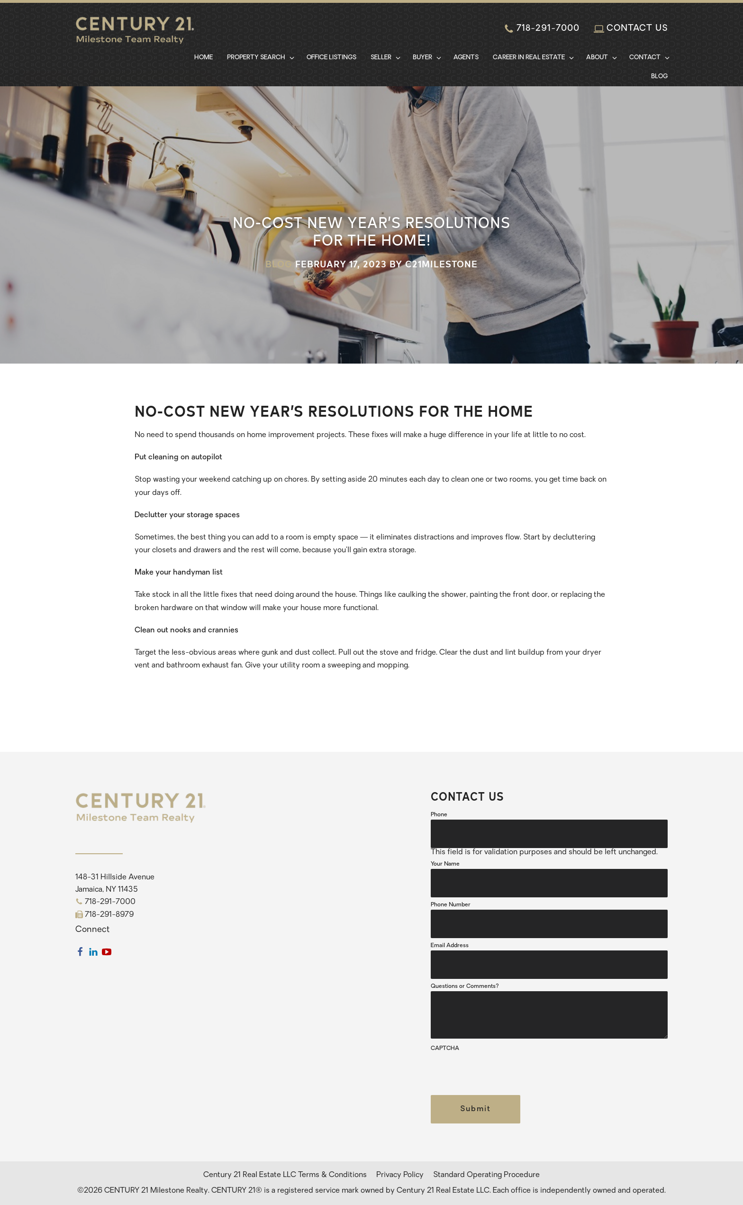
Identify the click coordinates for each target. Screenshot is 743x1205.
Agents (466, 58)
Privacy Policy (400, 1175)
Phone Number (451, 905)
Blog (659, 76)
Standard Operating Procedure (486, 1175)
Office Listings (331, 58)
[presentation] (503, 1071)
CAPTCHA (445, 1048)
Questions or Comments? (465, 986)
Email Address (450, 946)
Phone (439, 815)
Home (203, 58)
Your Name (445, 864)
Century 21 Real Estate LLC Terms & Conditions (285, 1175)
